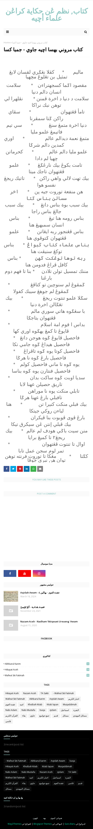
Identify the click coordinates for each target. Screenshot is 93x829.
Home (7, 42)
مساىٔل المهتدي (80, 715)
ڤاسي (8, 721)
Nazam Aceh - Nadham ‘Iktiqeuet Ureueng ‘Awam (49, 621)
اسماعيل (65, 710)
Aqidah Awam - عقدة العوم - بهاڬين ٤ (40, 592)
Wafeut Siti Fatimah (47, 675)
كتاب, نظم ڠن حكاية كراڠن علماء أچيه (46, 14)
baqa (42, 710)
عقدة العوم (10, 704)
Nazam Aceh (29, 693)
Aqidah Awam (56, 698)
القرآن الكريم (11, 715)
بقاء (24, 715)
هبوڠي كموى (56, 818)
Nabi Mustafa (28, 710)
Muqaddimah (70, 704)
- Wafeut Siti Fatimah (63, 693)
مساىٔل (66, 715)
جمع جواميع (44, 715)
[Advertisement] (46, 530)
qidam (53, 710)
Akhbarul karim (47, 663)
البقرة (76, 710)
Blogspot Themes (43, 823)
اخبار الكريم (73, 698)
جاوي (32, 715)
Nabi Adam (11, 710)
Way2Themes (14, 823)
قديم (56, 715)
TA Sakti (45, 693)
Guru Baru (70, 823)
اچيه (21, 704)
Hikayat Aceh (47, 669)
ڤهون (35, 818)
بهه (44, 818)
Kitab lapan (52, 704)
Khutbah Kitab (35, 704)
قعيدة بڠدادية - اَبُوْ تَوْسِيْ (32, 607)
